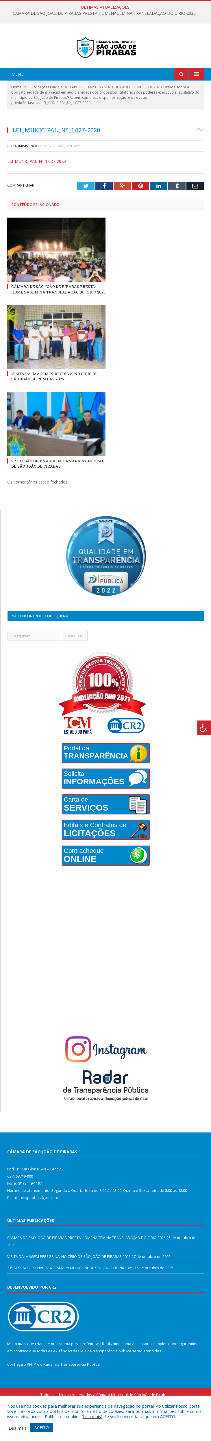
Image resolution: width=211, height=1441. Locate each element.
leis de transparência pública (105, 1374)
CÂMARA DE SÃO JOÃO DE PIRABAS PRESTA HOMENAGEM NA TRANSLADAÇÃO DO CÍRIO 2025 (104, 13)
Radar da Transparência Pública (71, 1388)
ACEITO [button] (41, 1427)
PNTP (31, 1388)
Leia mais (92, 1416)
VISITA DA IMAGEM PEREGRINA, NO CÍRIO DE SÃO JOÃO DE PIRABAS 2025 (54, 400)
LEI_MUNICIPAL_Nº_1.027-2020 (36, 185)
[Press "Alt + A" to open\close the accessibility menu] (204, 727)
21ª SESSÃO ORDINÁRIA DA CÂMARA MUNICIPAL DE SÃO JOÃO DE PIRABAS (57, 487)
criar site (42, 1367)
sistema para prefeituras (78, 1367)
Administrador (28, 169)
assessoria (142, 1367)
